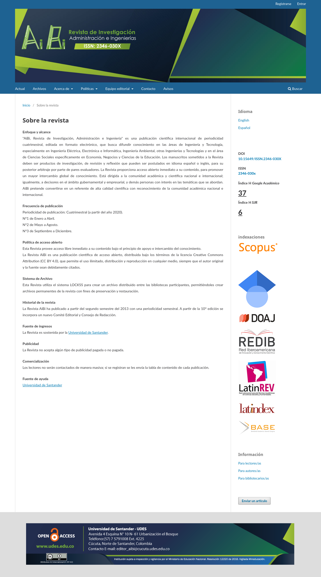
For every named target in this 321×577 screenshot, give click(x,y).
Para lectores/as (249, 463)
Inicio (26, 105)
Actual (20, 88)
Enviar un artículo (254, 501)
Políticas (88, 88)
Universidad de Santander (88, 332)
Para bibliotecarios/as (253, 478)
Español (244, 128)
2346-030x (247, 173)
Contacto (148, 88)
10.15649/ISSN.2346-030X (259, 159)
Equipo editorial (117, 88)
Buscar (295, 88)
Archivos (39, 88)
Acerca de (62, 88)
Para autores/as (249, 471)
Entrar (301, 4)
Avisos (168, 88)
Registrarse (283, 4)
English (243, 120)
